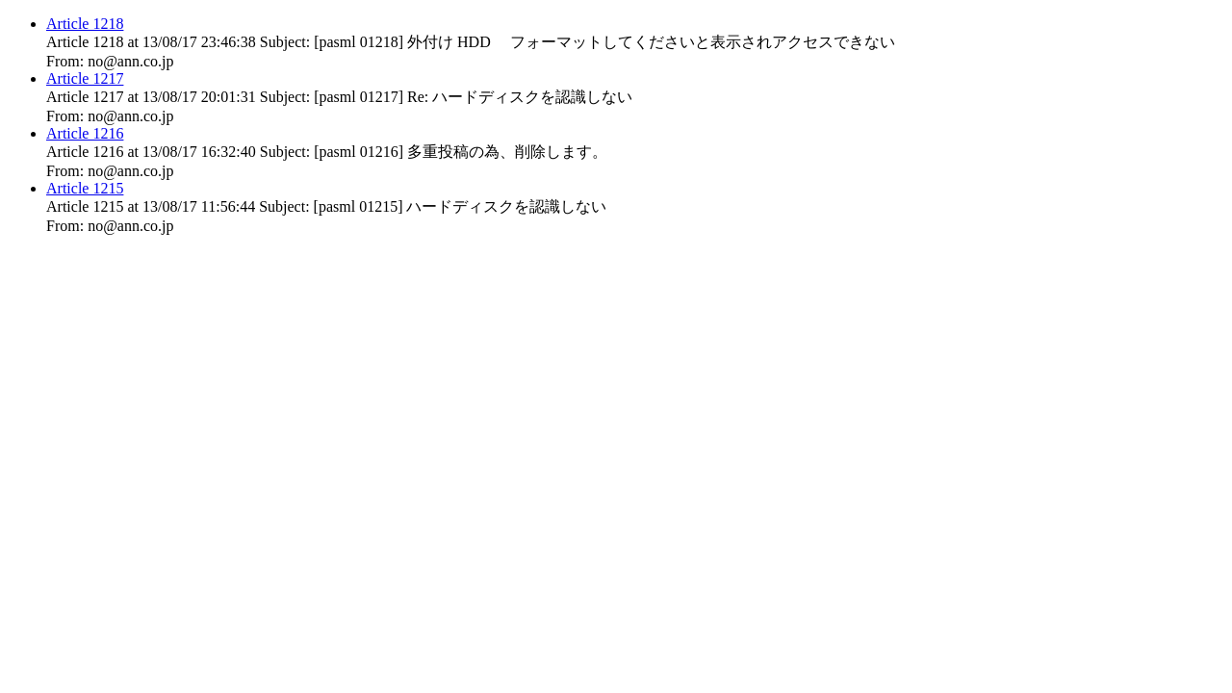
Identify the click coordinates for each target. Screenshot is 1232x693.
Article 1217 (84, 78)
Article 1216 (84, 133)
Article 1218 (84, 23)
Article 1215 (84, 188)
